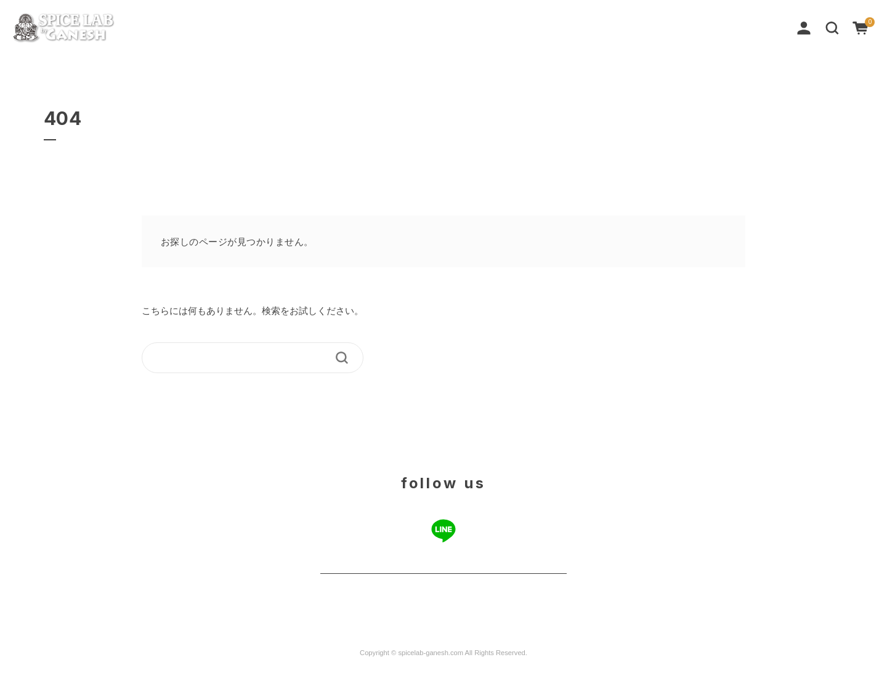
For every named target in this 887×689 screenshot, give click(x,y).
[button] (832, 27)
